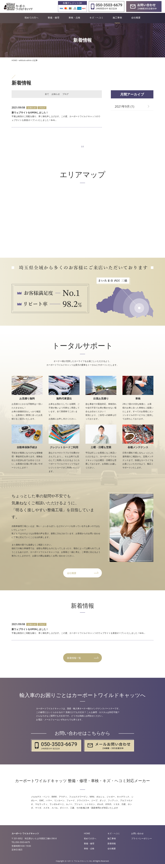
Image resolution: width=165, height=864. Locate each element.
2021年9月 (122, 106)
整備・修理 (89, 843)
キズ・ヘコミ (114, 833)
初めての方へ (90, 838)
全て (47, 94)
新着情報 (112, 843)
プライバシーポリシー (141, 838)
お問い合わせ (137, 833)
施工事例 (112, 838)
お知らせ (56, 94)
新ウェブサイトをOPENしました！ (30, 112)
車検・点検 (89, 848)
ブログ (65, 94)
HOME (87, 833)
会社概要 (112, 848)
